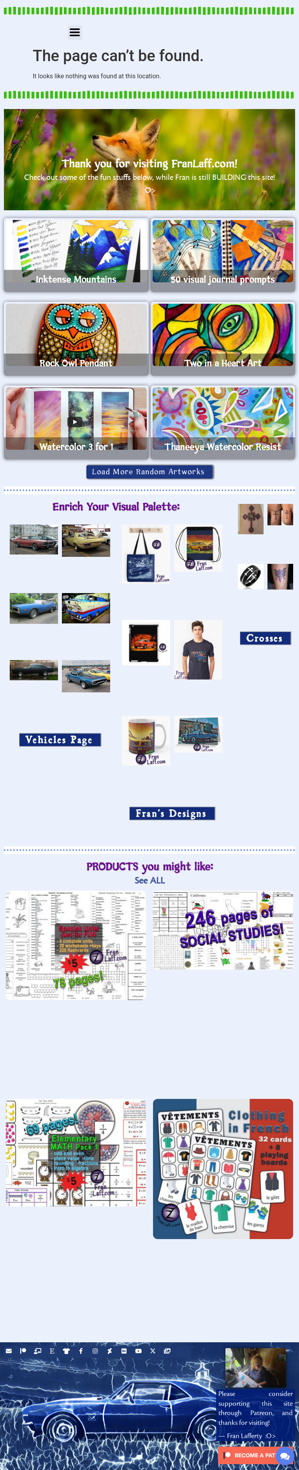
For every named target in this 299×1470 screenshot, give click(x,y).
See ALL (150, 881)
